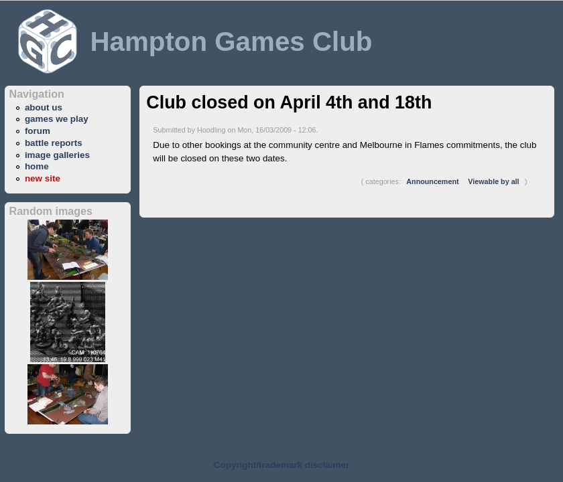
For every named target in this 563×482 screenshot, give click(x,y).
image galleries (57, 155)
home (37, 166)
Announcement (432, 181)
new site (42, 178)
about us (43, 107)
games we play (56, 119)
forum (37, 131)
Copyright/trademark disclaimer (281, 465)
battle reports (53, 143)
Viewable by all (493, 181)
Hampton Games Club (231, 41)
